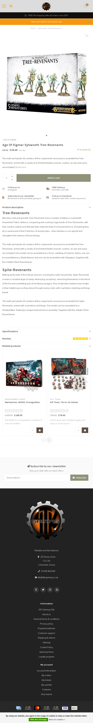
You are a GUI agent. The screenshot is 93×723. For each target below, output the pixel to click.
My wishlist (46, 685)
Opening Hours (46, 652)
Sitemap (47, 642)
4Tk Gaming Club (47, 609)
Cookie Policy (46, 647)
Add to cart (53, 178)
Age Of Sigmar (9, 140)
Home (33, 28)
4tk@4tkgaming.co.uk (48, 577)
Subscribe (79, 477)
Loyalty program (46, 656)
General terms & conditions (46, 619)
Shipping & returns (46, 637)
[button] (46, 135)
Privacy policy (46, 623)
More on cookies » (57, 720)
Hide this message (38, 720)
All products (46, 694)
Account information (46, 670)
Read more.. (21, 167)
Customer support (46, 633)
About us (46, 614)
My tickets (46, 680)
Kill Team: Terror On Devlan (64, 402)
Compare (46, 689)
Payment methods (46, 628)
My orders (46, 675)
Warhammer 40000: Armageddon (22, 402)
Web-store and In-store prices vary (46, 21)
